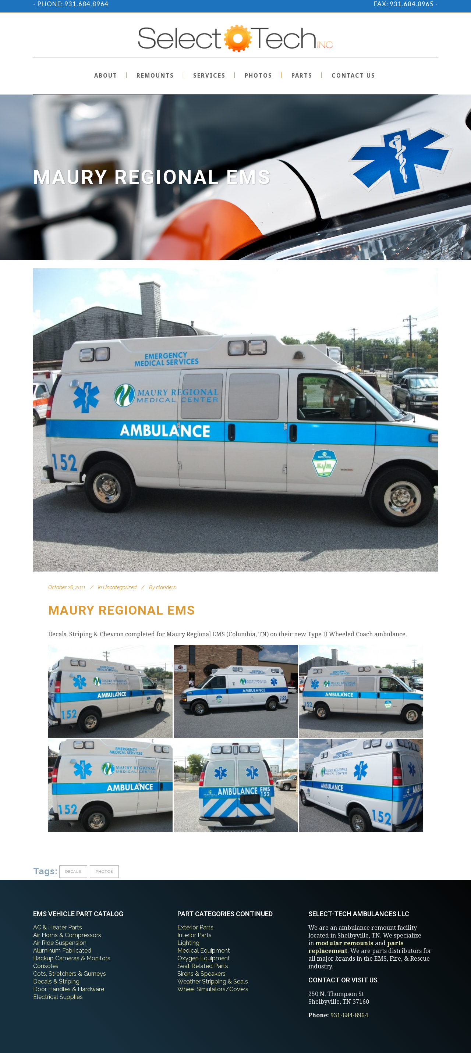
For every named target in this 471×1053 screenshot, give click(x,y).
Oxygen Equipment (203, 958)
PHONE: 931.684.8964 (73, 4)
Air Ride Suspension (59, 942)
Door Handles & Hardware (68, 989)
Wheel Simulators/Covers (212, 989)
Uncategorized (120, 587)
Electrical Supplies (58, 996)
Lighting (188, 942)
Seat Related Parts (202, 966)
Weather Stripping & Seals (212, 981)
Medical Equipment (203, 950)
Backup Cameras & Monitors (71, 958)
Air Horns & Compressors (67, 935)
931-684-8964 (349, 1015)
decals (73, 871)
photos (104, 871)
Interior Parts (194, 935)
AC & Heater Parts (57, 927)
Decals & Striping (56, 981)
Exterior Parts (195, 927)
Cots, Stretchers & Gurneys (69, 973)
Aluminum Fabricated (62, 950)
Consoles (46, 966)
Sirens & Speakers (201, 973)
